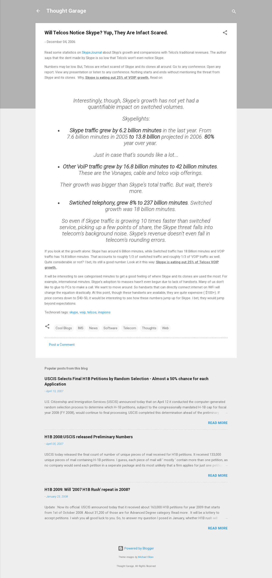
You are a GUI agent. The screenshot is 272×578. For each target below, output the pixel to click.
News (93, 328)
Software (110, 328)
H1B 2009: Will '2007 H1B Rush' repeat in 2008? (87, 489)
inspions (104, 312)
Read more (218, 423)
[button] (225, 33)
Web (165, 328)
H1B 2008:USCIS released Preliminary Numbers (89, 436)
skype (73, 312)
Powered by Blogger (136, 548)
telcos (92, 312)
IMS (80, 328)
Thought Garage (66, 11)
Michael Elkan (146, 557)
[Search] (234, 12)
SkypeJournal (92, 52)
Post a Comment (62, 345)
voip (83, 312)
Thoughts (149, 328)
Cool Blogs (64, 328)
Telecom (129, 328)
